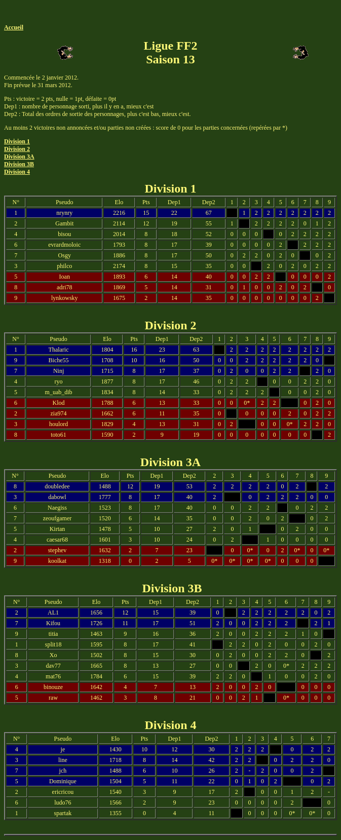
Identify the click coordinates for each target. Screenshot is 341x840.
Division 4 (17, 171)
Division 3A (19, 156)
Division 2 (17, 148)
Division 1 (17, 141)
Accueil (13, 27)
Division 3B (19, 164)
